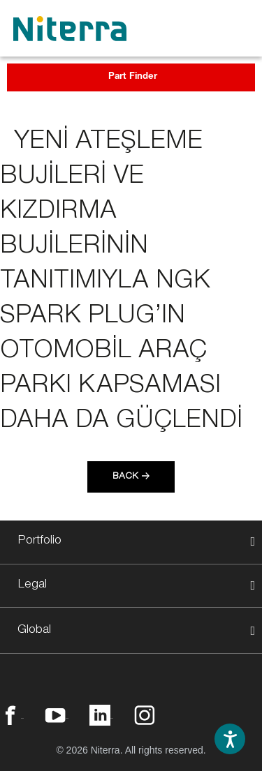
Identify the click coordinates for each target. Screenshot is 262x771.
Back (125, 477)
